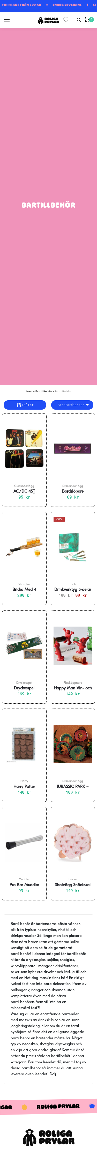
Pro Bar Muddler (24, 885)
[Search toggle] (78, 20)
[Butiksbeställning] (72, 405)
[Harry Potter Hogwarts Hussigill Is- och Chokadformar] (24, 744)
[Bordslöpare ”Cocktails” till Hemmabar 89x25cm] (73, 449)
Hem (29, 391)
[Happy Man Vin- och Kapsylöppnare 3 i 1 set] (73, 646)
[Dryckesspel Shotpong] (24, 646)
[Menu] (11, 20)
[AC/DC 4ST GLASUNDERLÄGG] (24, 449)
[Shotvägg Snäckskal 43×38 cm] (73, 842)
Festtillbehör (43, 391)
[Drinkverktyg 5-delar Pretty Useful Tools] (73, 547)
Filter (25, 405)
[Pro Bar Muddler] (24, 842)
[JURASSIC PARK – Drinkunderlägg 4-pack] (73, 744)
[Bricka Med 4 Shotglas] (24, 547)
